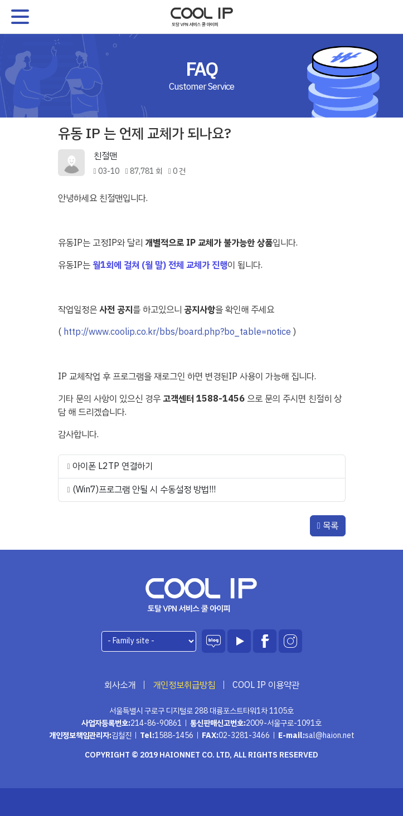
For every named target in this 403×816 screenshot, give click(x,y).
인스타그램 (290, 641)
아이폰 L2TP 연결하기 (112, 466)
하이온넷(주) (201, 595)
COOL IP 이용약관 (265, 685)
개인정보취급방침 (184, 685)
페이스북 (264, 641)
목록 (327, 525)
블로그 (213, 641)
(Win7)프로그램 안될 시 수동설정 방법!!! (144, 489)
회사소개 (119, 685)
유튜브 (239, 641)
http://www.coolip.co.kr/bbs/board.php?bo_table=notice (177, 332)
